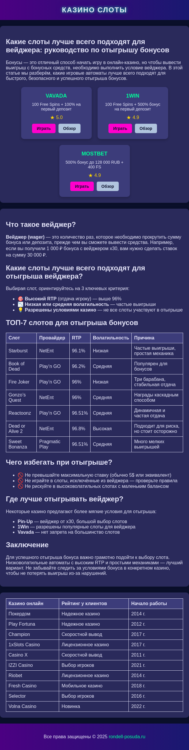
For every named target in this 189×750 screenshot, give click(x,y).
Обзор (69, 128)
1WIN (132, 96)
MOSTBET (95, 154)
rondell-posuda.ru (127, 736)
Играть (44, 128)
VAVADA (56, 96)
